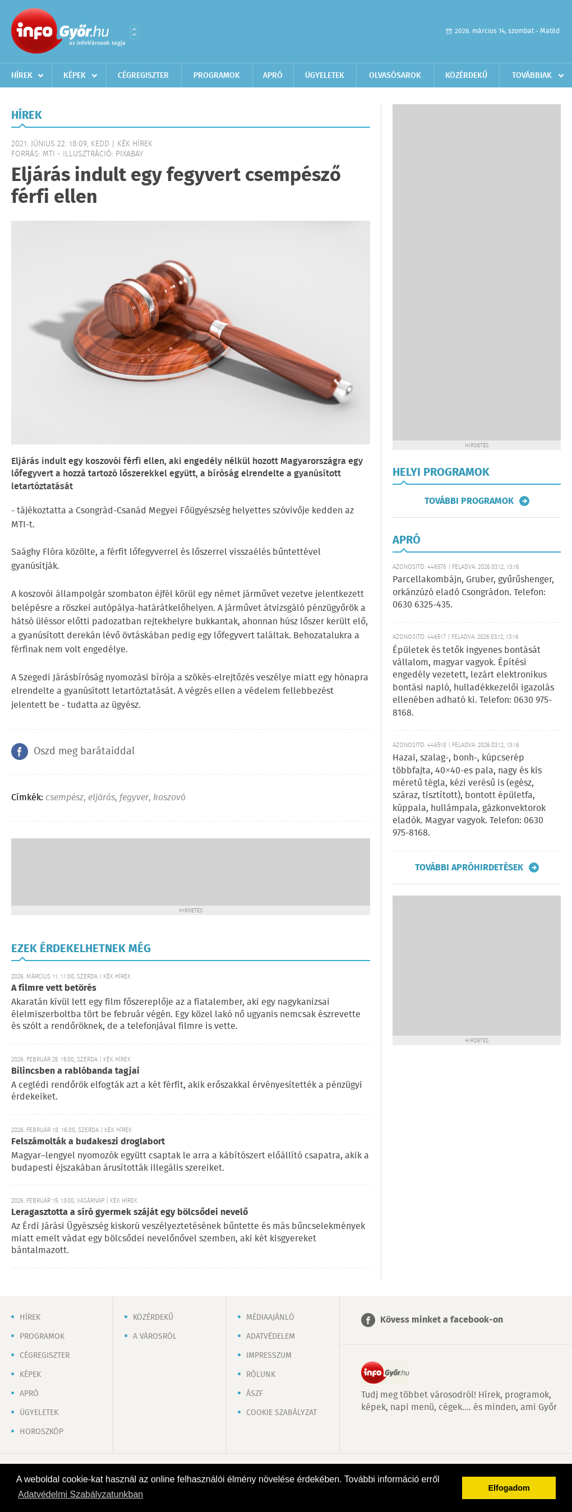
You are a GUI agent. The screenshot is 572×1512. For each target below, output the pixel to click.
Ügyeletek (324, 75)
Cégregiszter (143, 75)
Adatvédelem (270, 1336)
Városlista (134, 32)
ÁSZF (254, 1394)
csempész (64, 798)
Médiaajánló (270, 1317)
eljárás (101, 798)
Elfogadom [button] (509, 1487)
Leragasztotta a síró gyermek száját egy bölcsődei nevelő (129, 1212)
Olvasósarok (395, 75)
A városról (155, 1336)
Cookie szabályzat (281, 1413)
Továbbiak (532, 75)
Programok (216, 75)
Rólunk (260, 1375)
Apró (273, 75)
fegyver (134, 798)
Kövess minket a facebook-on (441, 1320)
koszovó (169, 798)
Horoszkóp (41, 1432)
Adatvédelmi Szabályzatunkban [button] (80, 1494)
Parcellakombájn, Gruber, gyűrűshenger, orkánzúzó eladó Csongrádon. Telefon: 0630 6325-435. (473, 592)
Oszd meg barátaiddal (84, 751)
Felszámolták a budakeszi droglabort (88, 1142)
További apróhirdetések (469, 867)
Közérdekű (466, 75)
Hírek (22, 75)
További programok (469, 501)
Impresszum (269, 1355)
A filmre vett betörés (53, 988)
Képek (74, 75)
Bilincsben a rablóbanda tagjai (75, 1071)
